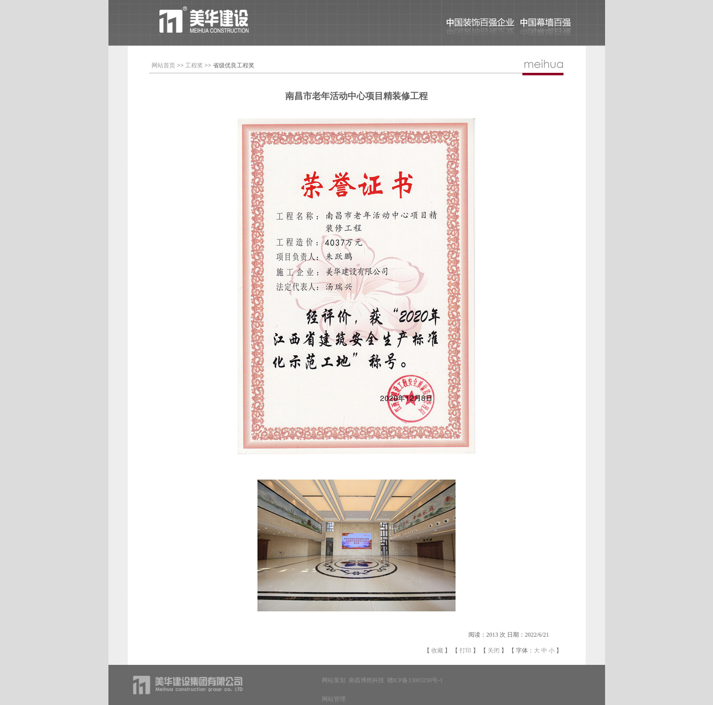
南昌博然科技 (366, 680)
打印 (465, 650)
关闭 (494, 650)
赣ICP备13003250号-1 (415, 680)
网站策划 (334, 680)
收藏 (437, 650)
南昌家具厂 (457, 680)
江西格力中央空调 (532, 680)
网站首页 (163, 65)
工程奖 (194, 65)
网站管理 (334, 699)
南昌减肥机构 (490, 680)
